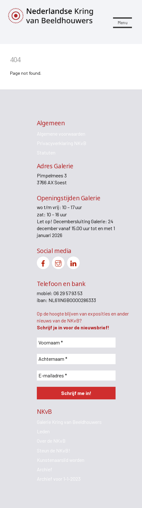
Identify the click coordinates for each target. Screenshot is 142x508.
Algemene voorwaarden (61, 134)
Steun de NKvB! (53, 450)
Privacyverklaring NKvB (61, 143)
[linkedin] (73, 262)
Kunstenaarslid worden (60, 460)
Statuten (46, 152)
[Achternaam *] (76, 359)
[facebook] (43, 262)
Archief (44, 469)
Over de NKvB (51, 441)
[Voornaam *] (76, 343)
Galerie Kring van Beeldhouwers (69, 422)
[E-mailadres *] (76, 375)
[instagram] (58, 262)
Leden (43, 431)
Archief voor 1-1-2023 (59, 479)
